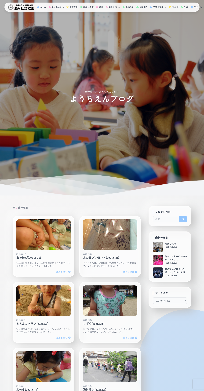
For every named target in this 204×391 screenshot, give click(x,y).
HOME (89, 91)
